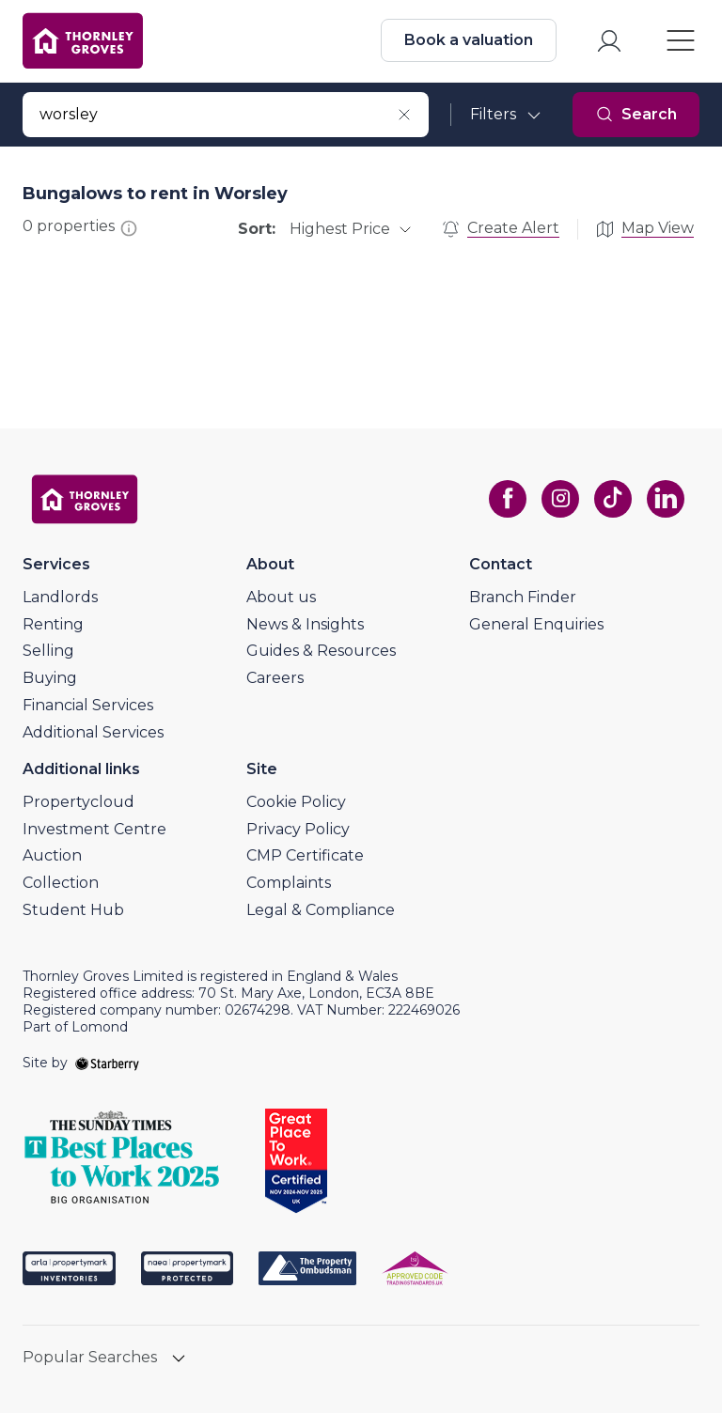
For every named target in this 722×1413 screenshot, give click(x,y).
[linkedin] (665, 499)
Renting (53, 624)
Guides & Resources (321, 651)
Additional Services (93, 732)
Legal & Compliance (320, 910)
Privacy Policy (298, 829)
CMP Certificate (305, 855)
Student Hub (73, 910)
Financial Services (88, 705)
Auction (52, 855)
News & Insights (305, 624)
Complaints (288, 883)
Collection (61, 883)
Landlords (60, 597)
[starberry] (107, 1062)
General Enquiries (536, 624)
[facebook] (507, 499)
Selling (48, 651)
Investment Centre (94, 829)
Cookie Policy (296, 802)
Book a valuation (468, 40)
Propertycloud (78, 802)
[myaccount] (609, 40)
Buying (50, 678)
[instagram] (560, 499)
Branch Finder (522, 597)
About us (281, 597)
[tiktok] (613, 499)
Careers (275, 678)
